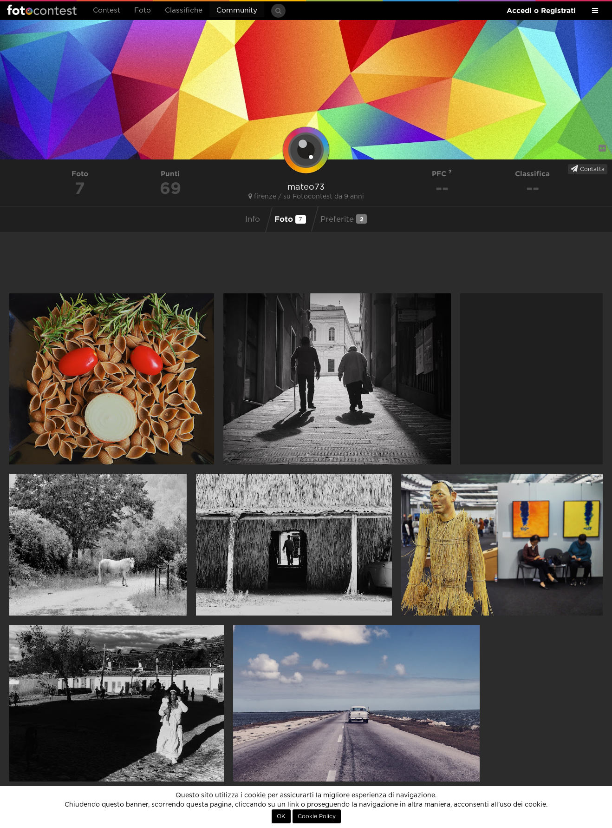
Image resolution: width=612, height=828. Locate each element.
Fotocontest (42, 10)
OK (281, 816)
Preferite (343, 219)
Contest (106, 10)
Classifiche (183, 10)
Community (236, 10)
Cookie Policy (317, 816)
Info (252, 219)
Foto (142, 10)
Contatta (588, 168)
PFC (442, 174)
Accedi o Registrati (541, 10)
